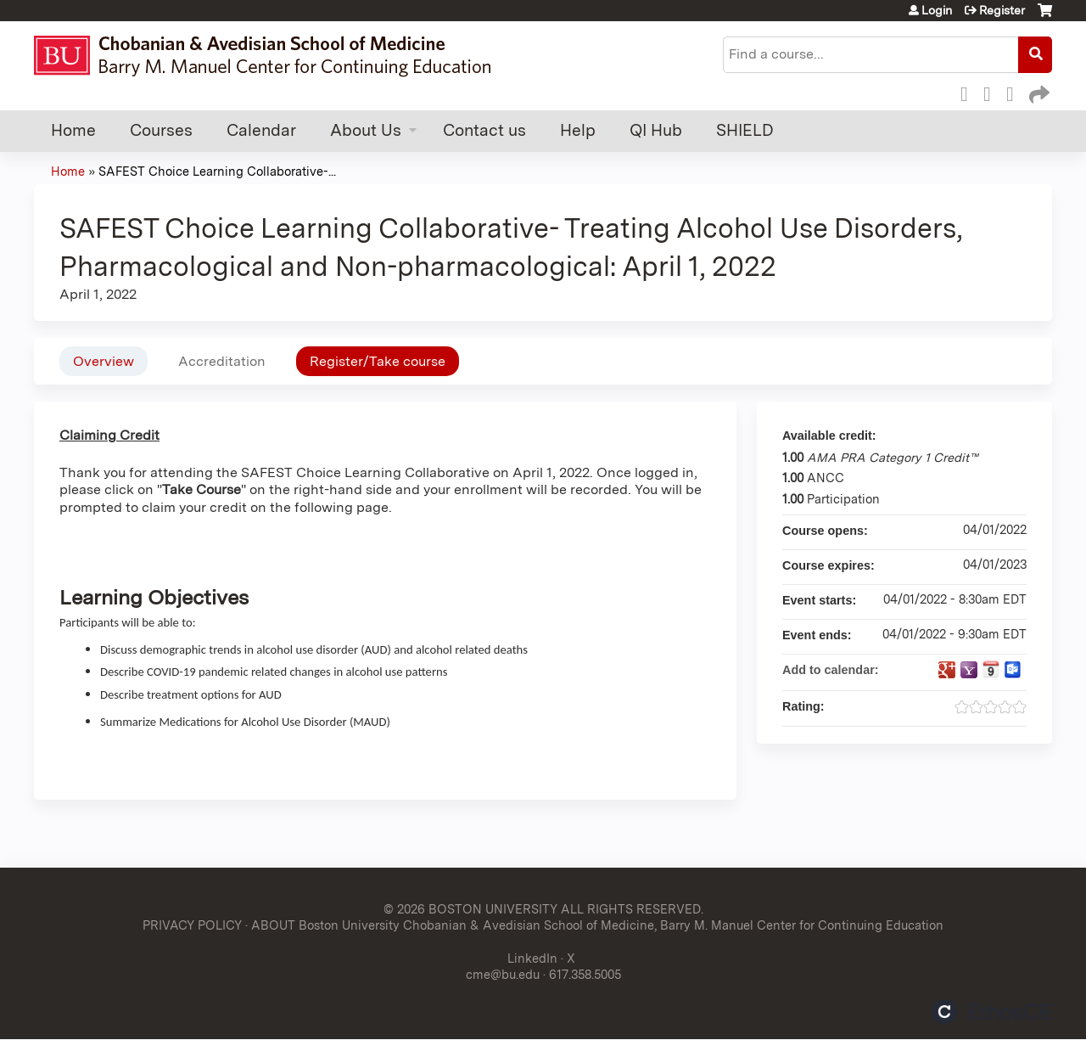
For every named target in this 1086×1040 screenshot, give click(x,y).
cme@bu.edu (503, 974)
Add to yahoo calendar (968, 669)
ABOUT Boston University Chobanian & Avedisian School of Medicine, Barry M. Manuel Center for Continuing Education (597, 925)
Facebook (968, 92)
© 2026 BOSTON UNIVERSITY (470, 909)
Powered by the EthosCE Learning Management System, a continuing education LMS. (992, 1011)
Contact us (484, 130)
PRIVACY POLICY (192, 925)
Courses (161, 130)
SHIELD (745, 130)
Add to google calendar (946, 669)
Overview (103, 361)
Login (936, 10)
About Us (365, 130)
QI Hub (656, 130)
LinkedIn (1014, 92)
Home (73, 130)
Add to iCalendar (990, 669)
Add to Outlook (1013, 669)
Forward (1037, 92)
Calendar (261, 130)
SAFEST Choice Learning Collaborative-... (217, 171)
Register (1002, 10)
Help (578, 130)
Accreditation (222, 361)
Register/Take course (377, 361)
